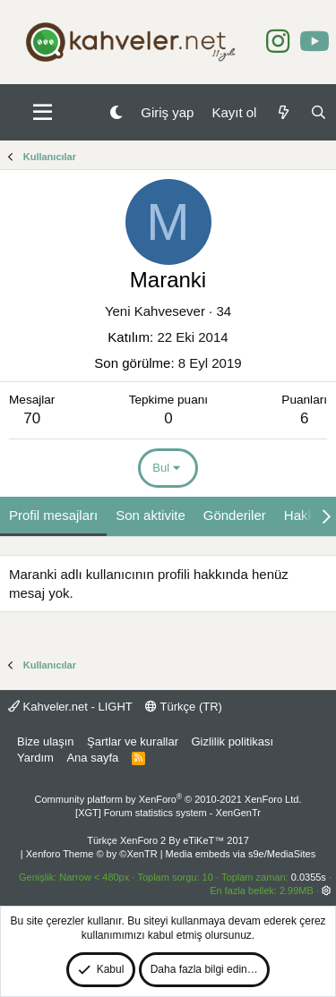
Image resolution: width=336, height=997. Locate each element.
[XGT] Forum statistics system (168, 812)
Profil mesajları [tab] (53, 515)
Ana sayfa (92, 757)
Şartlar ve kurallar (132, 741)
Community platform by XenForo (168, 799)
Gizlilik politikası (232, 741)
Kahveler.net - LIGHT (70, 706)
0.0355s (308, 877)
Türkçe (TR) (183, 706)
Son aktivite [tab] (150, 515)
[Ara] (318, 112)
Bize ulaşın (45, 741)
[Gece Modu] (116, 112)
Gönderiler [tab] (234, 515)
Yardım (35, 757)
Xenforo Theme (92, 853)
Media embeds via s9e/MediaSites (241, 853)
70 (31, 418)
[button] (43, 112)
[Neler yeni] (282, 112)
